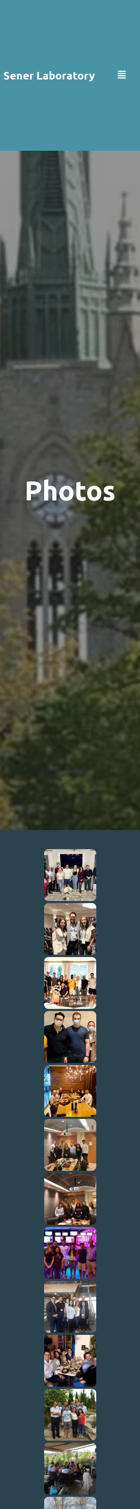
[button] (122, 75)
